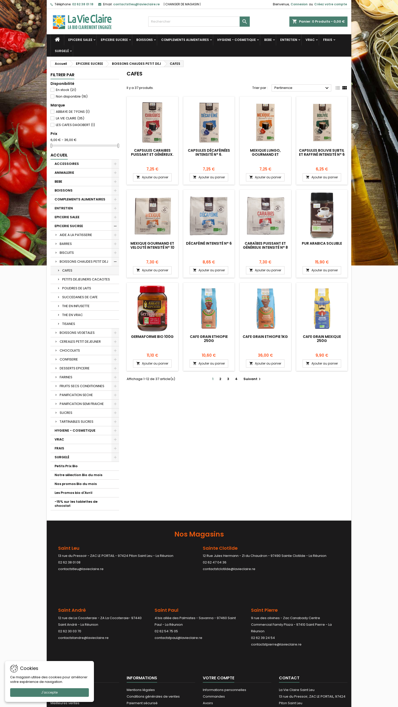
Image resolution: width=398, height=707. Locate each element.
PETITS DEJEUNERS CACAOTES (86, 279)
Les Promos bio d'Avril (73, 492)
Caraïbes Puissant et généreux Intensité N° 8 (265, 245)
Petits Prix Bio (66, 466)
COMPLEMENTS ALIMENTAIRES (185, 40)
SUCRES (66, 412)
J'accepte (49, 692)
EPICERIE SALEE (80, 40)
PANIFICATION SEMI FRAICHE (82, 403)
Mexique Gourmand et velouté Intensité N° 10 (152, 245)
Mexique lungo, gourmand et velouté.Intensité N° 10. (265, 154)
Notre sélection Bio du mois (78, 475)
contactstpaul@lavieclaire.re (178, 608)
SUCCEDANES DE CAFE (80, 297)
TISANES (68, 323)
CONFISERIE (69, 359)
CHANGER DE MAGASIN (182, 4)
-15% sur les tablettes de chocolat (76, 503)
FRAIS (327, 40)
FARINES (66, 377)
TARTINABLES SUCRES (76, 421)
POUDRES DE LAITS (76, 288)
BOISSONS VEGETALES (77, 332)
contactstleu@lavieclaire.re (81, 569)
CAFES (67, 270)
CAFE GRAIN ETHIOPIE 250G (209, 338)
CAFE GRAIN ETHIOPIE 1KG (265, 336)
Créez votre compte (330, 4)
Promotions (60, 636)
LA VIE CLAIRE (70, 118)
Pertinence (302, 88)
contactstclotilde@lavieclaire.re (229, 569)
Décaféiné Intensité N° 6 (209, 243)
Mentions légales (141, 636)
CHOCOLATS (70, 350)
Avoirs (208, 649)
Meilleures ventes (65, 649)
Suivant (252, 378)
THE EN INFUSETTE (76, 306)
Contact (289, 624)
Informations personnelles (224, 636)
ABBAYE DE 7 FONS (73, 111)
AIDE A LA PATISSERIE (76, 234)
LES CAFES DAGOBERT (75, 124)
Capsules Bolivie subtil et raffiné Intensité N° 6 (322, 152)
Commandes (214, 643)
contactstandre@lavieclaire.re (83, 608)
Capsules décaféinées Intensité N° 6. (209, 152)
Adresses (211, 656)
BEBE (268, 40)
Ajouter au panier (152, 177)
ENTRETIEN (288, 40)
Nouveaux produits (66, 643)
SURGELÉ (62, 51)
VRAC (310, 40)
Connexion (299, 4)
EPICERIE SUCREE (114, 40)
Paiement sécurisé (142, 649)
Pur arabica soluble (322, 243)
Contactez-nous (140, 656)
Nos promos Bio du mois (76, 483)
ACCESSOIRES (67, 163)
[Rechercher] (199, 22)
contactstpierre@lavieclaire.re (276, 614)
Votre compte (218, 624)
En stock (66, 89)
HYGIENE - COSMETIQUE (236, 40)
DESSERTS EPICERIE (75, 368)
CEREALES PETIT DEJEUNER (80, 341)
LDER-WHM (219, 702)
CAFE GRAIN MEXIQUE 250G (322, 338)
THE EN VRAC (72, 314)
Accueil (59, 155)
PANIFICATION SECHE (76, 394)
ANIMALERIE (64, 172)
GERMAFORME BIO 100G (152, 336)
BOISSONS (144, 40)
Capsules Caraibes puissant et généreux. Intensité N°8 (152, 154)
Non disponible (72, 96)
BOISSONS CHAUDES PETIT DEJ (84, 261)
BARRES (66, 243)
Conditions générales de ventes (153, 643)
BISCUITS (67, 252)
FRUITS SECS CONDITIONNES (82, 386)
